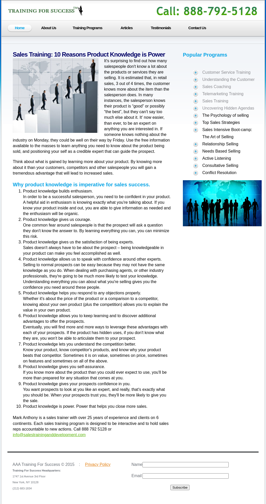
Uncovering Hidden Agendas (228, 108)
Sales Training (215, 101)
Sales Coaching (216, 86)
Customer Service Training (226, 72)
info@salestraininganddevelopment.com (49, 435)
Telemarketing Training (222, 94)
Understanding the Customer (228, 79)
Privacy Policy (97, 464)
